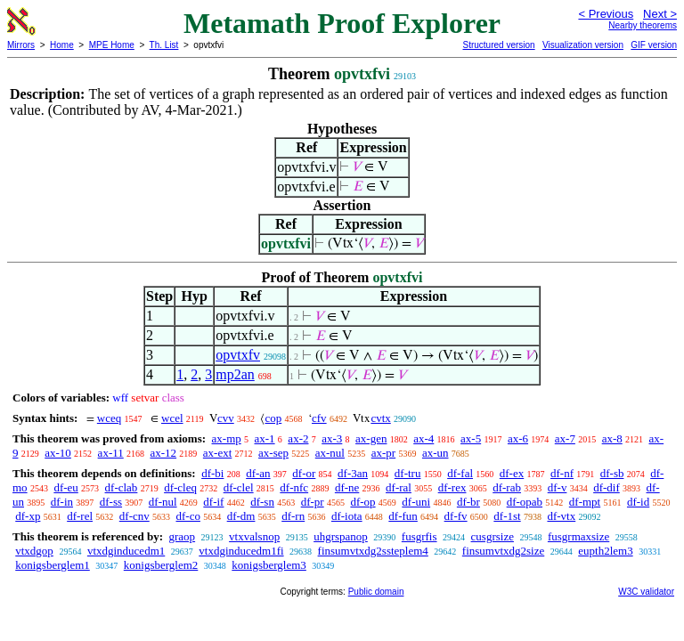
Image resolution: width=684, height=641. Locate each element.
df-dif (606, 487)
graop (181, 536)
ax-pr (383, 452)
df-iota (346, 516)
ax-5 (470, 438)
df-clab (121, 487)
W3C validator (646, 591)
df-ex (512, 473)
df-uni (416, 501)
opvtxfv (238, 354)
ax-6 (518, 438)
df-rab (507, 487)
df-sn (262, 501)
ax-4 (423, 438)
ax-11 (111, 452)
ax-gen (371, 438)
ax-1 (265, 438)
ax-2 (298, 438)
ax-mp (226, 438)
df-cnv (134, 516)
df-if (213, 501)
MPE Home (111, 45)
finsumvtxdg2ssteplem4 (373, 550)
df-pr (312, 501)
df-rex (452, 487)
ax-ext (217, 452)
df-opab (524, 501)
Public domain (376, 591)
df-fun (403, 516)
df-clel (239, 487)
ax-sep (273, 452)
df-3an (353, 473)
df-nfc (294, 487)
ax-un (435, 452)
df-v (557, 487)
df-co (187, 516)
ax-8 (612, 438)
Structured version (498, 45)
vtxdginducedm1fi (241, 550)
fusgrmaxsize (578, 536)
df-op (362, 501)
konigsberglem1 (52, 565)
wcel (172, 418)
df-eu (65, 487)
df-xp (27, 516)
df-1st (506, 516)
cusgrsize (492, 536)
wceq (109, 418)
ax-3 (332, 438)
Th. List (164, 45)
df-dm (241, 516)
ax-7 (565, 438)
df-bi (212, 473)
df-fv (456, 516)
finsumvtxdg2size (503, 550)
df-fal (460, 473)
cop (273, 418)
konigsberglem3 (269, 565)
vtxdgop (34, 550)
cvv (225, 418)
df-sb (612, 473)
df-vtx (561, 516)
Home (62, 45)
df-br (468, 501)
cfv (319, 418)
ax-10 (58, 452)
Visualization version (582, 45)
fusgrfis (419, 536)
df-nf (562, 473)
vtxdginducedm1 (126, 550)
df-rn (293, 516)
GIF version (654, 45)
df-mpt (584, 501)
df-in (62, 501)
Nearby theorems (642, 25)
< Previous (605, 13)
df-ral (398, 487)
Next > (660, 13)
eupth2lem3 (605, 550)
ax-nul (330, 452)
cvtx (380, 418)
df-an (258, 473)
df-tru (408, 473)
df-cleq (180, 487)
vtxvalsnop (254, 536)
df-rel (80, 516)
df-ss (111, 501)
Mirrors (21, 45)
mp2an (235, 374)
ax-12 (163, 452)
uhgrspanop (341, 536)
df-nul (163, 501)
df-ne (347, 487)
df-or (303, 473)
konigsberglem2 (161, 565)
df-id (638, 501)
